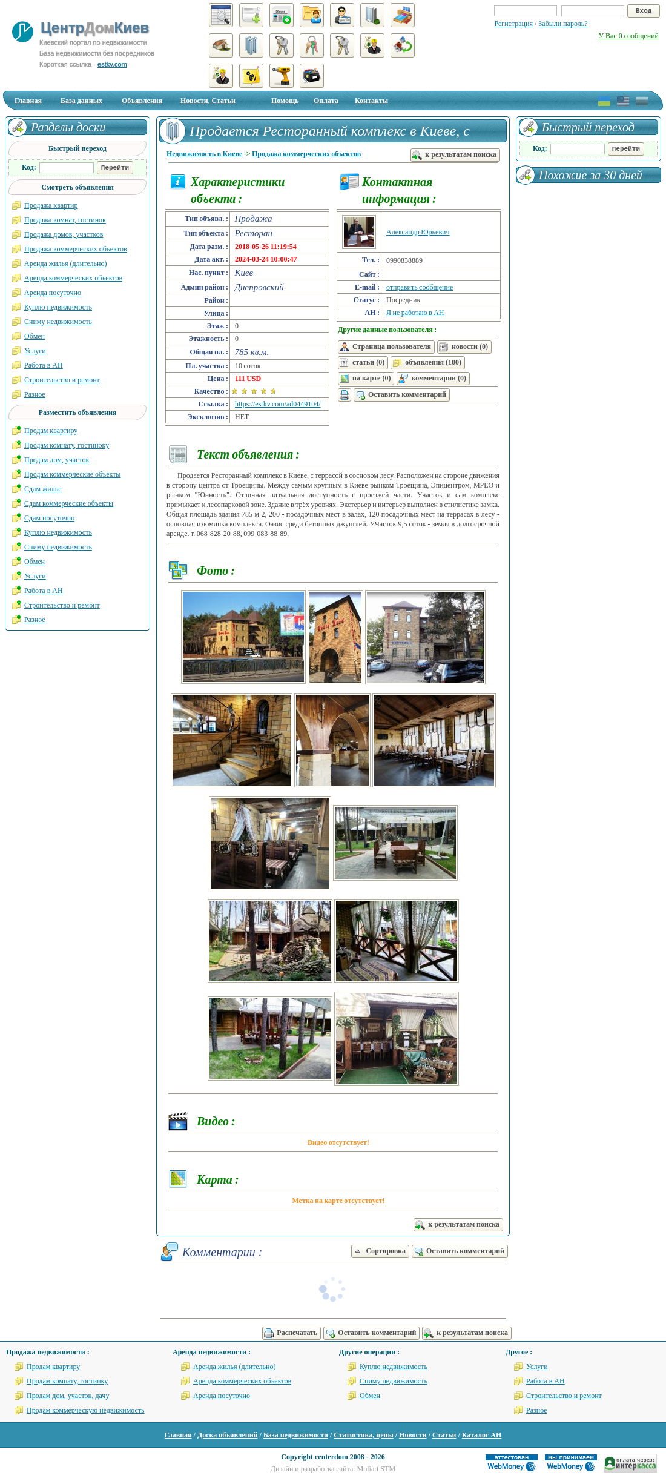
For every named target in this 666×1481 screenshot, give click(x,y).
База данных (81, 100)
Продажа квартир (51, 205)
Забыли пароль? (562, 23)
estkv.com (112, 64)
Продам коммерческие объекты (72, 474)
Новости (413, 1435)
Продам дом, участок (56, 460)
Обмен (34, 336)
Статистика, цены (363, 1435)
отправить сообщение (419, 287)
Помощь (285, 100)
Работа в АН (43, 365)
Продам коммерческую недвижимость (86, 1410)
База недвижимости (295, 1435)
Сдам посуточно (49, 518)
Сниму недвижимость (58, 321)
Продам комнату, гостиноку (66, 445)
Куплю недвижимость (58, 307)
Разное (34, 394)
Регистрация (513, 23)
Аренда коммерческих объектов (73, 278)
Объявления (142, 100)
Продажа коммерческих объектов (306, 154)
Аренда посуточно (52, 292)
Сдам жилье (43, 489)
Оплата (326, 100)
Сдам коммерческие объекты (68, 503)
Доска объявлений (227, 1435)
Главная (28, 100)
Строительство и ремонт (62, 380)
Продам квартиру (50, 430)
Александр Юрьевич (418, 232)
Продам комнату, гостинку (67, 1381)
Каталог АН (482, 1435)
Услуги (35, 350)
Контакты (371, 100)
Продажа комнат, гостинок (65, 220)
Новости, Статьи (208, 100)
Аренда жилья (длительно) (65, 263)
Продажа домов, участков (63, 234)
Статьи (444, 1435)
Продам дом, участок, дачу (68, 1395)
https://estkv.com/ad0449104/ (278, 404)
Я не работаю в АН (415, 312)
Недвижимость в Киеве (204, 154)
